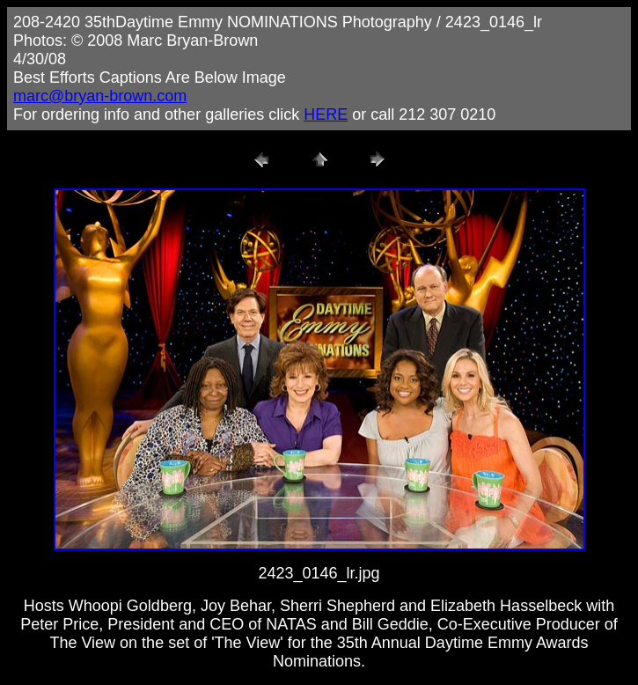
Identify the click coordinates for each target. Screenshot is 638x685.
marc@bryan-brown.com (100, 96)
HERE (326, 114)
